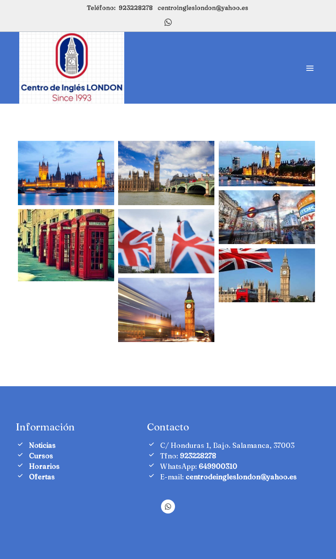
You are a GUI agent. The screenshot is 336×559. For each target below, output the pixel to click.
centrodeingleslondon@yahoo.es (241, 476)
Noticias (42, 445)
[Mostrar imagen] (66, 173)
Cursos (41, 455)
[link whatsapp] (168, 21)
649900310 (218, 466)
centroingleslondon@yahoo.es (203, 8)
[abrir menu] (309, 67)
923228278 (136, 8)
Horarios (44, 466)
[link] (71, 68)
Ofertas (42, 476)
